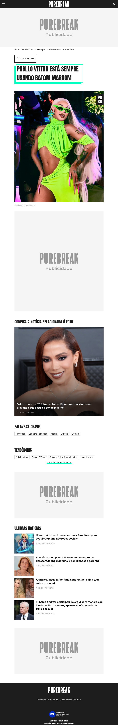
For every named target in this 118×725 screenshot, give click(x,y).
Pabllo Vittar (22, 457)
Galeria (65, 433)
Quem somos (66, 699)
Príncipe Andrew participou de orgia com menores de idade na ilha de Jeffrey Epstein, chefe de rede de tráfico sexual (69, 605)
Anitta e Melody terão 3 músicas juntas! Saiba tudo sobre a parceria (68, 581)
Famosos (20, 433)
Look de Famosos (38, 433)
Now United (87, 457)
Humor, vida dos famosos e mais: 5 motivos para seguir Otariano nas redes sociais (66, 536)
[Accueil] (59, 4)
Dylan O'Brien (39, 457)
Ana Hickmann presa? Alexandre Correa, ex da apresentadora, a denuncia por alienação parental (67, 559)
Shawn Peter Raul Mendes (63, 457)
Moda (54, 433)
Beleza (75, 433)
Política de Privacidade (47, 699)
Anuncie (77, 699)
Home (17, 49)
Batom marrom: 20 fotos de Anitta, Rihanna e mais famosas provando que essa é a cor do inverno (54, 405)
